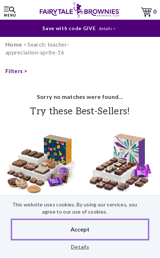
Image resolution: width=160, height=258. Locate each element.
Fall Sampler (40, 175)
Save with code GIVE (69, 26)
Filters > (16, 71)
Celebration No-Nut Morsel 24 (120, 175)
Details (80, 247)
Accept (80, 229)
